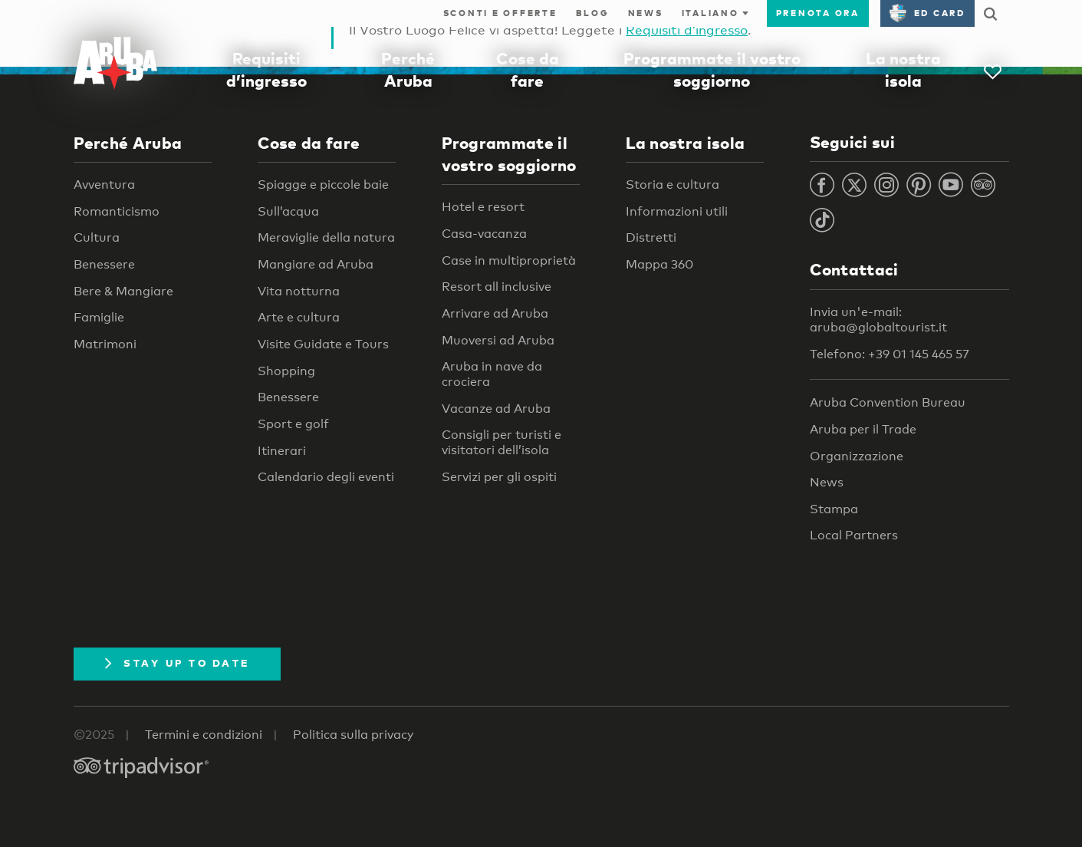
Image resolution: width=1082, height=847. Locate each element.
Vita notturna (299, 291)
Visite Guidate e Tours (323, 344)
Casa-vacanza (484, 233)
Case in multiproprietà (509, 260)
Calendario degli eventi (326, 477)
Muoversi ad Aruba (498, 340)
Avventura (104, 184)
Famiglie (99, 317)
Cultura (97, 237)
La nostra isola (685, 143)
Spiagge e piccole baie (323, 184)
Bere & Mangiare (123, 291)
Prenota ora (818, 13)
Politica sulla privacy (353, 734)
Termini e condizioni (203, 734)
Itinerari (282, 450)
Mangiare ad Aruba (315, 264)
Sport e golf (293, 424)
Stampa (834, 509)
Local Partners (854, 535)
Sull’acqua (288, 211)
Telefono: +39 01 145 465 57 (889, 354)
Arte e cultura (299, 317)
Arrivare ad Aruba (495, 313)
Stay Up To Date (177, 663)
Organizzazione (856, 456)
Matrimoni (105, 344)
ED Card (927, 13)
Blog (593, 13)
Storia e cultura (672, 184)
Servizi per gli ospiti (499, 477)
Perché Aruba (128, 143)
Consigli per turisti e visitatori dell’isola (501, 442)
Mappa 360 (659, 264)
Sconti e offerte (500, 13)
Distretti (651, 237)
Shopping (286, 371)
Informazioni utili (677, 211)
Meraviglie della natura (326, 237)
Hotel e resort (483, 206)
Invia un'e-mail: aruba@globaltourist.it (878, 320)
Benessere (104, 264)
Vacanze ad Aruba (496, 408)
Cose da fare (309, 143)
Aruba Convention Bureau (887, 402)
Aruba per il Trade (863, 429)
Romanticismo (117, 211)
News (645, 13)
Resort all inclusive (496, 286)
